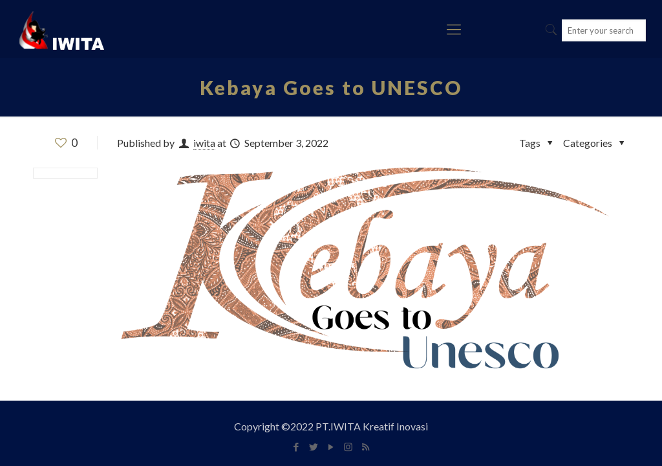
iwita (204, 143)
